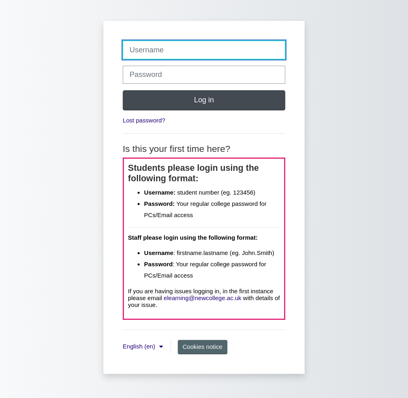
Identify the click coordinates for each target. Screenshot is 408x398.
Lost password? (144, 120)
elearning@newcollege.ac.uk (202, 297)
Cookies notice (203, 346)
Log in (204, 100)
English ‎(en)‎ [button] (140, 346)
